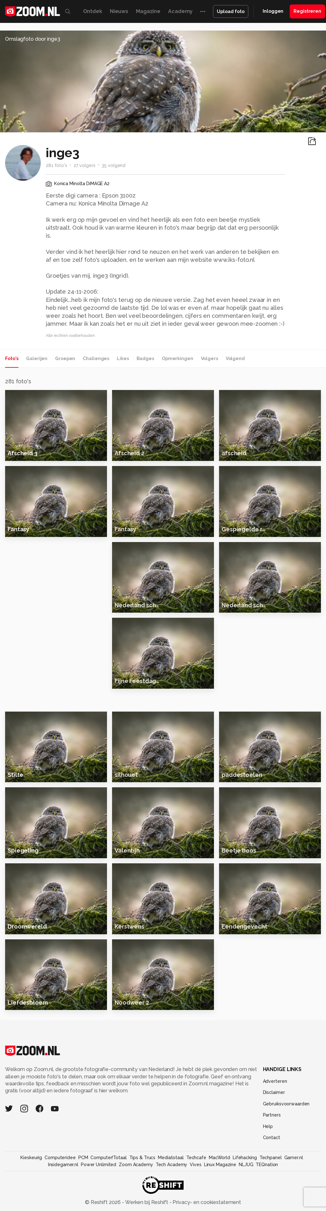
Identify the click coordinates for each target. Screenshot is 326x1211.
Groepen (65, 358)
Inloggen (273, 11)
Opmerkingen (177, 358)
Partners (272, 1148)
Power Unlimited (98, 1197)
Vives (195, 1197)
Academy (180, 11)
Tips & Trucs (142, 1190)
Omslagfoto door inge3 (32, 39)
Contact (271, 1170)
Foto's (11, 358)
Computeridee (60, 1190)
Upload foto (230, 11)
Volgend (235, 358)
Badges (145, 358)
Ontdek (92, 11)
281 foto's (56, 165)
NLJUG (246, 1197)
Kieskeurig (31, 1190)
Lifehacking (245, 1190)
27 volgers (85, 165)
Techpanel (270, 1190)
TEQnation (267, 1197)
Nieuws (119, 11)
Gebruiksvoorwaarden (286, 1136)
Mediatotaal (171, 1190)
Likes (123, 358)
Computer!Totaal (108, 1190)
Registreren (307, 11)
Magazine (148, 11)
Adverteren (275, 1114)
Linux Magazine (220, 1197)
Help (268, 1159)
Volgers (209, 358)
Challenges (96, 358)
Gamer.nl (293, 1190)
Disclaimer (274, 1125)
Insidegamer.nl (63, 1197)
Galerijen (36, 358)
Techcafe (196, 1190)
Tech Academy (172, 1197)
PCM (83, 1190)
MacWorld (219, 1190)
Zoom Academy (136, 1197)
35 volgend (113, 165)
